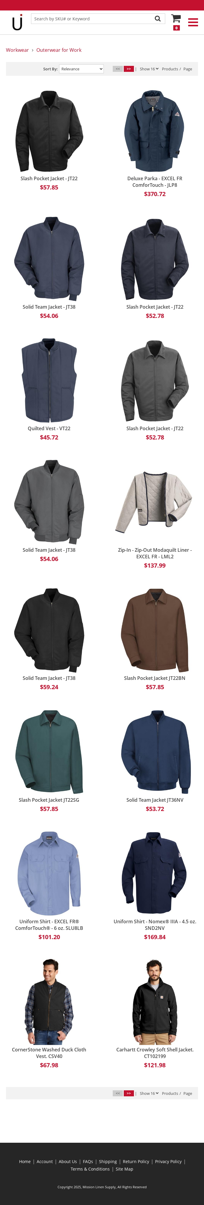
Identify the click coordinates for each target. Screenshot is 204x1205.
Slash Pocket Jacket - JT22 (49, 178)
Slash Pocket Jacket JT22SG (49, 800)
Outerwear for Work (58, 50)
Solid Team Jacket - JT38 (49, 307)
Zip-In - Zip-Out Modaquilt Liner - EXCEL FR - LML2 (155, 553)
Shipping (108, 1161)
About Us (68, 1161)
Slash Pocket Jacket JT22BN (155, 678)
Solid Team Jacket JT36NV (154, 800)
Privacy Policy (168, 1161)
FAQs (88, 1161)
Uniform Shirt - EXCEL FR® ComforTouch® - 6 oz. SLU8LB (49, 924)
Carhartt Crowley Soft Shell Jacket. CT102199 (155, 1053)
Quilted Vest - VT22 (49, 428)
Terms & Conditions (90, 1169)
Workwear (17, 50)
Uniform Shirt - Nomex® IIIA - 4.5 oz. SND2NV (155, 924)
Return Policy (136, 1161)
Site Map (124, 1169)
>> (129, 68)
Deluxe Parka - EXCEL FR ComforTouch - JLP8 (154, 181)
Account (45, 1161)
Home (25, 1161)
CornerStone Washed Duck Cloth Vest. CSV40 (49, 1053)
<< (118, 68)
